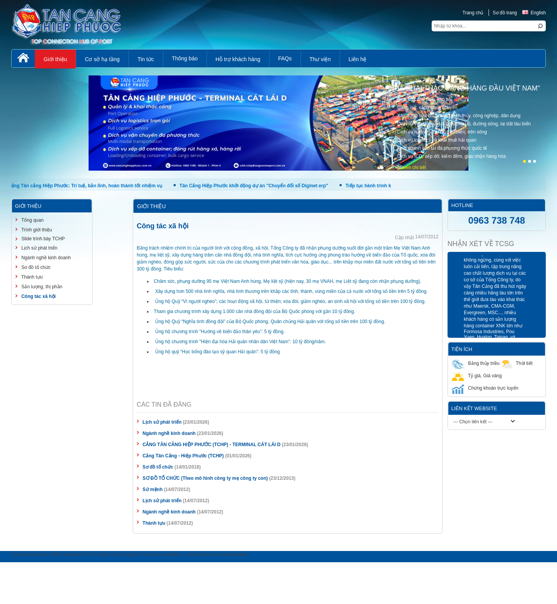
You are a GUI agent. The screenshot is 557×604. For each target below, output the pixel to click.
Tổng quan (32, 220)
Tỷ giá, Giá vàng (477, 375)
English (534, 12)
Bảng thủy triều (476, 363)
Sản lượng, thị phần (41, 286)
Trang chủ (473, 12)
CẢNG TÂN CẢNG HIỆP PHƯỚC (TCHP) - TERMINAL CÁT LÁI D (212, 444)
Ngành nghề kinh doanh (169, 433)
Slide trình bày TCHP (42, 238)
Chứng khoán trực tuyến (485, 388)
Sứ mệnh (153, 489)
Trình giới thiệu (36, 230)
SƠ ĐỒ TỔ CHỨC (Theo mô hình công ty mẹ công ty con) (205, 478)
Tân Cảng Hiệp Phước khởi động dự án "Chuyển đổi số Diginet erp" (255, 185)
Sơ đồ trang (505, 12)
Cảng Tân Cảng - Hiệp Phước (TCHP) (183, 456)
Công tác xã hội (38, 296)
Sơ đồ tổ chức (158, 467)
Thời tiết (516, 363)
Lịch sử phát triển (163, 422)
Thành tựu (154, 523)
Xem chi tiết (414, 167)
